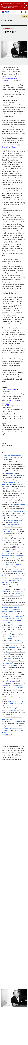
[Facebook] (6, 32)
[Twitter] (8, 32)
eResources (10, 473)
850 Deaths (8, 735)
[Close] (27, 4)
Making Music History (15, 647)
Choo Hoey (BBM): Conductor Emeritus (12, 575)
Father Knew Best (18, 511)
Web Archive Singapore (16, 571)
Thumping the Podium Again (9, 665)
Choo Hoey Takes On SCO (15, 520)
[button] (22, 12)
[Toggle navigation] (26, 12)
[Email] (10, 32)
